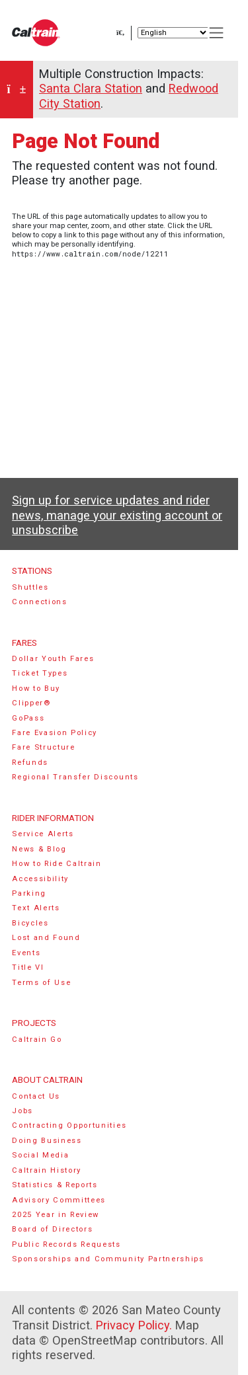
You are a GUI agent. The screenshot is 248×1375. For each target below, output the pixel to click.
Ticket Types (39, 673)
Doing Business (47, 1140)
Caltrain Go (37, 1039)
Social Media (40, 1155)
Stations (32, 570)
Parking (29, 893)
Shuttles (30, 587)
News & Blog (39, 849)
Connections (39, 602)
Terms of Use (41, 982)
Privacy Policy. (134, 1325)
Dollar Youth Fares (53, 658)
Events (26, 953)
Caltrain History (46, 1170)
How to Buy (36, 688)
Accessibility (40, 879)
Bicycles (30, 923)
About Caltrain (47, 1079)
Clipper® (31, 703)
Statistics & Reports (55, 1185)
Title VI (28, 967)
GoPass (28, 718)
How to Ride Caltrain (57, 863)
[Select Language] (173, 32)
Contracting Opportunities (69, 1125)
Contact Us (36, 1096)
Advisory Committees (59, 1200)
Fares (24, 642)
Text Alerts (36, 908)
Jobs (22, 1111)
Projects (34, 1022)
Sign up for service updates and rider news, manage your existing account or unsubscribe (117, 515)
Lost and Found (46, 937)
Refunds (30, 762)
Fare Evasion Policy (54, 732)
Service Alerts (43, 834)
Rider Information (53, 817)
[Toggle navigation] (217, 33)
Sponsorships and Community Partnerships (108, 1259)
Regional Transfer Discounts (75, 777)
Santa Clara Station (90, 88)
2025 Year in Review (55, 1214)
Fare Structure (43, 747)
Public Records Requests (66, 1244)
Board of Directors (52, 1229)
